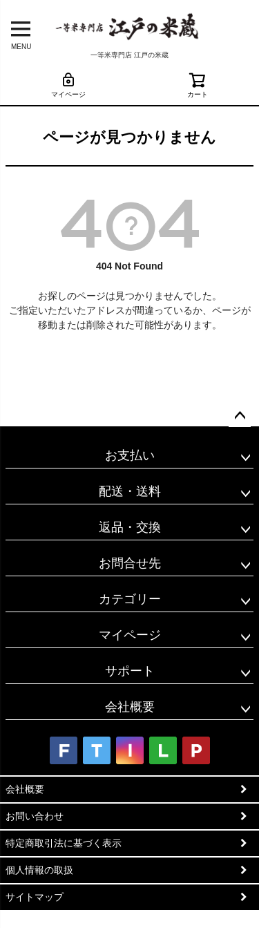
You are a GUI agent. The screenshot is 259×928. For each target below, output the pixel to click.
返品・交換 (130, 527)
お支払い (130, 455)
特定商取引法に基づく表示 (64, 843)
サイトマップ (35, 896)
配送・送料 (130, 491)
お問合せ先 (130, 563)
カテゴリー (130, 599)
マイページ (68, 84)
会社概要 (130, 707)
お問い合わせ (35, 816)
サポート (130, 671)
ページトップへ (240, 416)
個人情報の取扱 (39, 869)
